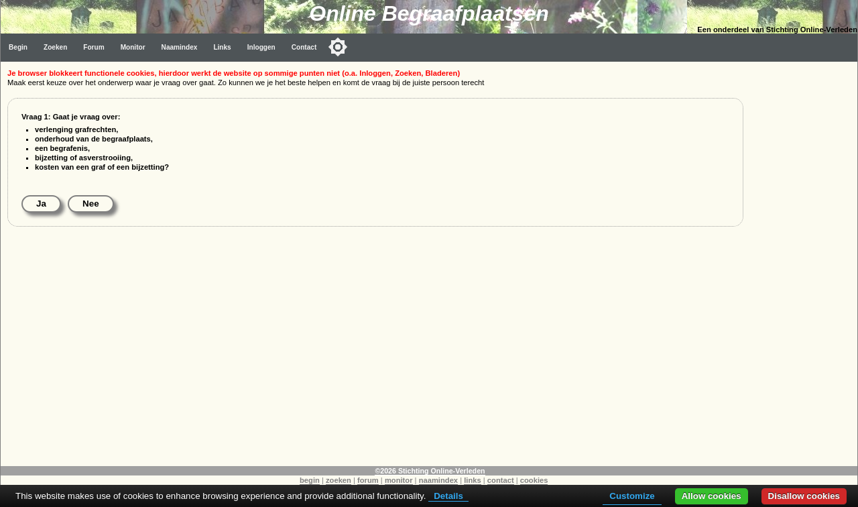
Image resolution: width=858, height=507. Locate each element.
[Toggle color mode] (337, 47)
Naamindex (180, 47)
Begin (18, 47)
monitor (399, 480)
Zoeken (55, 47)
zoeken (338, 480)
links (472, 480)
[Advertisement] (803, 263)
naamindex (438, 480)
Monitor (133, 47)
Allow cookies (711, 496)
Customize (631, 496)
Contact (304, 47)
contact (500, 480)
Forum (93, 47)
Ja (41, 204)
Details (448, 496)
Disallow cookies (804, 496)
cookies (534, 480)
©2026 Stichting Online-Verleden (430, 471)
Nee (90, 204)
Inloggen (261, 47)
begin (310, 480)
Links (222, 47)
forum (368, 480)
